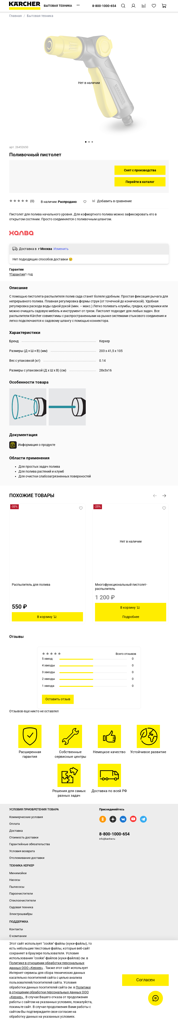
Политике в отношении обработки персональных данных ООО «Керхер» (50, 992)
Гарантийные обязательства (29, 844)
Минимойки (18, 873)
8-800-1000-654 (114, 833)
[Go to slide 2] (89, 142)
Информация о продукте (36, 445)
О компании (18, 936)
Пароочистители (21, 893)
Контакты (16, 929)
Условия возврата (22, 851)
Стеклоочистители (22, 900)
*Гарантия (17, 274)
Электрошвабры (20, 914)
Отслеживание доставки (26, 858)
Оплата (14, 823)
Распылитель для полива (31, 584)
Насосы (14, 880)
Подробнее (130, 617)
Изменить (61, 249)
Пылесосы (16, 887)
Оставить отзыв (57, 699)
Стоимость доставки (23, 837)
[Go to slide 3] (92, 142)
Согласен (145, 980)
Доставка (16, 830)
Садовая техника (21, 907)
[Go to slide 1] (85, 142)
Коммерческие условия (26, 817)
